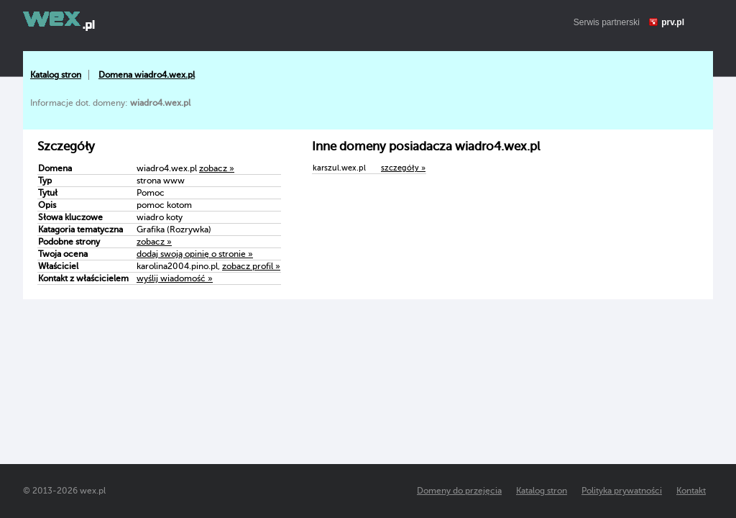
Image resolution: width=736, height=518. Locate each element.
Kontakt (691, 491)
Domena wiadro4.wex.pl (146, 75)
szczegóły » (403, 168)
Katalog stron (55, 75)
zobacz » (216, 168)
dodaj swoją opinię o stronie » (195, 254)
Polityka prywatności (621, 491)
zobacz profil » (251, 266)
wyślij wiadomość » (175, 278)
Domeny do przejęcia (459, 491)
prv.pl (672, 22)
